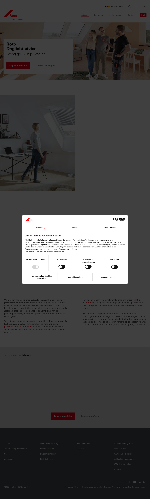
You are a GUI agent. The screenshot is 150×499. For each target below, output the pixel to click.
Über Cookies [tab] (110, 227)
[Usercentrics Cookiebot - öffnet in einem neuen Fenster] (115, 219)
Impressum (30, 251)
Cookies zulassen (108, 277)
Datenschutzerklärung (46, 251)
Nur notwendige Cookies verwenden (41, 277)
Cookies (60, 251)
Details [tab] (75, 227)
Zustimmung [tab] (40, 227)
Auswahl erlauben (75, 277)
